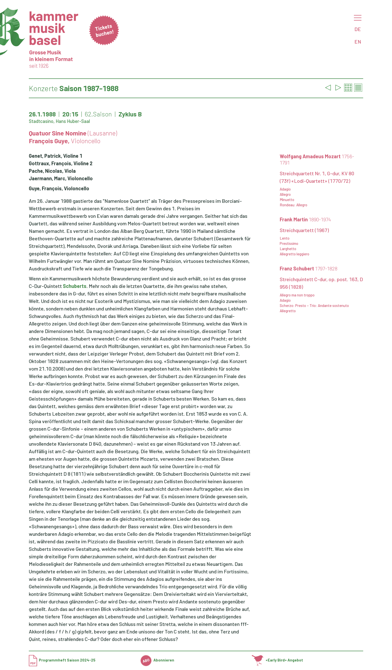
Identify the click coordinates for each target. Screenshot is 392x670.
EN (357, 42)
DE (357, 29)
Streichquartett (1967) (304, 230)
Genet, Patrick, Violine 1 (55, 156)
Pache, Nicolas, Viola (52, 171)
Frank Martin (305, 219)
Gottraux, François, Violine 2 (60, 163)
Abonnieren (157, 660)
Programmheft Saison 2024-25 (62, 660)
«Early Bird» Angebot (277, 660)
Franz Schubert (308, 268)
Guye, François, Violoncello (59, 188)
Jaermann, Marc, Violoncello (61, 178)
